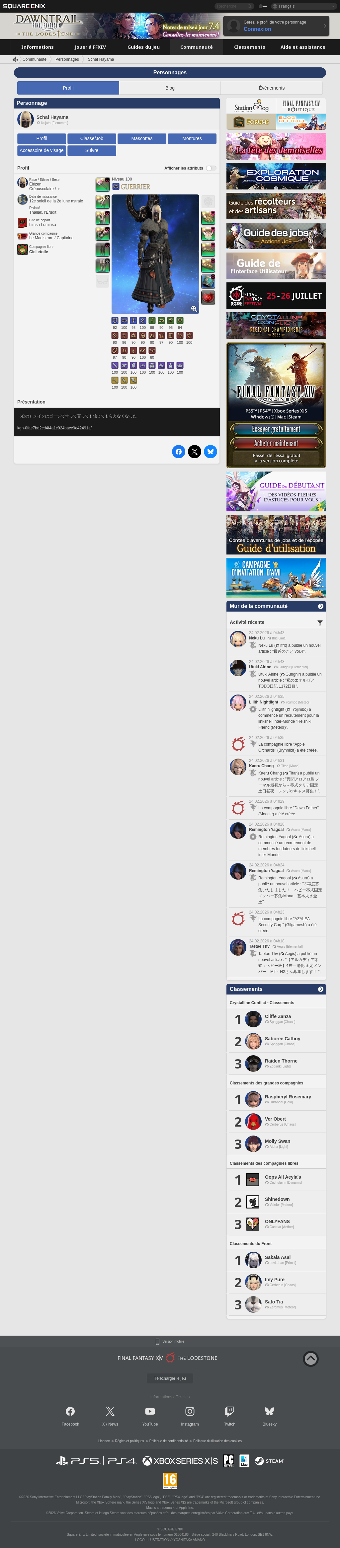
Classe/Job (91, 138)
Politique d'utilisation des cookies (217, 1441)
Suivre (92, 150)
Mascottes (142, 138)
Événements (272, 88)
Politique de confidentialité (168, 1441)
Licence (104, 1441)
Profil (68, 88)
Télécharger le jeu (170, 1378)
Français (287, 6)
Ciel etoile (38, 252)
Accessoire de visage (41, 150)
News (113, 1424)
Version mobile (173, 1341)
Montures (192, 138)
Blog (170, 88)
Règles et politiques (129, 1441)
